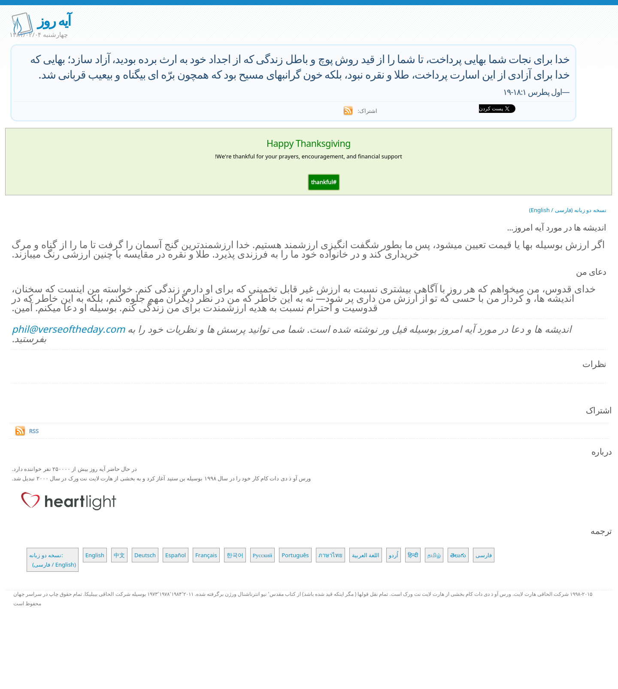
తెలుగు (458, 555)
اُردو (393, 555)
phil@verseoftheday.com (68, 329)
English (94, 555)
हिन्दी (413, 555)
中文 (119, 555)
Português (295, 555)
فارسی (484, 555)
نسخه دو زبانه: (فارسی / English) (52, 559)
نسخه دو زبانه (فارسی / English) (567, 210)
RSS (33, 431)
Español (175, 555)
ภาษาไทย (330, 555)
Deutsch (145, 555)
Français (206, 555)
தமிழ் (434, 555)
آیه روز (53, 20)
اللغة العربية (365, 555)
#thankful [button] (323, 182)
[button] (324, 182)
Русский (263, 555)
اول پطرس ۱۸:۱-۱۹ (532, 91)
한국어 (235, 555)
